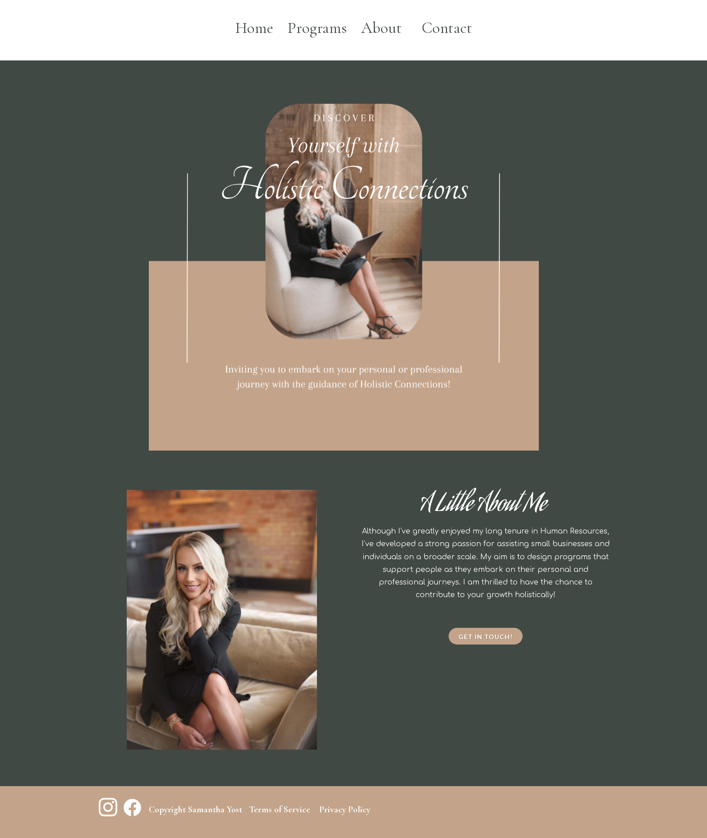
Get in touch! (486, 636)
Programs (317, 27)
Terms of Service (279, 809)
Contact (447, 27)
